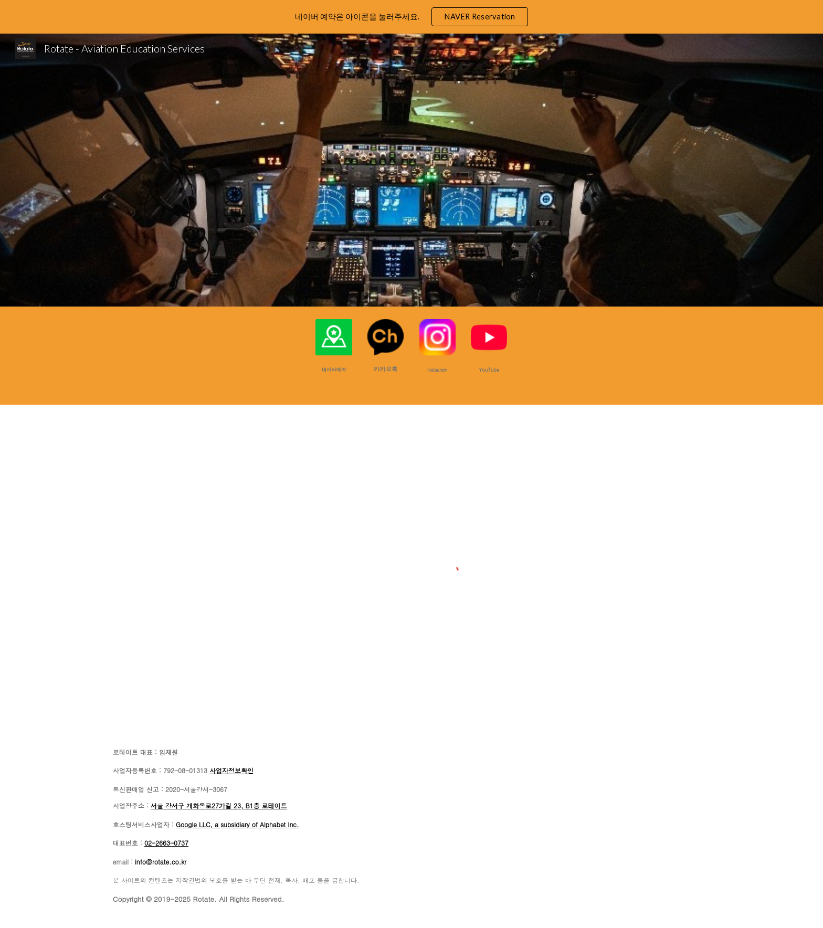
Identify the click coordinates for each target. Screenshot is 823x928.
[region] (411, 17)
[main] (333, 368)
